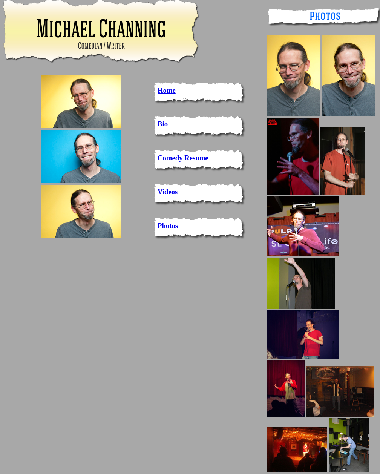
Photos (168, 226)
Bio (163, 124)
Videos (168, 192)
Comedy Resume (183, 158)
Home (167, 90)
